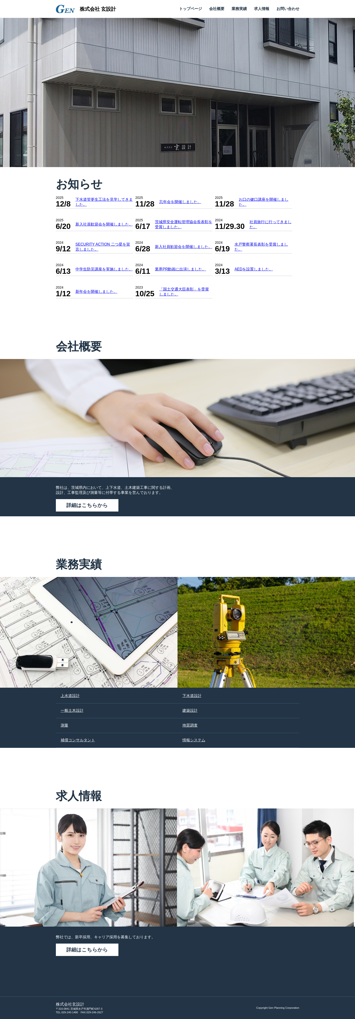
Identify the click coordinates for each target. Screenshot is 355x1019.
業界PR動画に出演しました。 (180, 269)
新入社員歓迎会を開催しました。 (104, 224)
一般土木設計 (72, 710)
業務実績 (239, 9)
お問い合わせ (287, 9)
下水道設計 (191, 696)
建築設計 (190, 710)
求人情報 (261, 9)
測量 (64, 725)
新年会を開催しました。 (96, 292)
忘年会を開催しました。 (180, 202)
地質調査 (190, 725)
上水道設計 (70, 696)
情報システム (193, 740)
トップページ (190, 9)
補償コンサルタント (78, 740)
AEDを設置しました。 (253, 269)
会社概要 (216, 9)
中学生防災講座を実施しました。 (104, 269)
